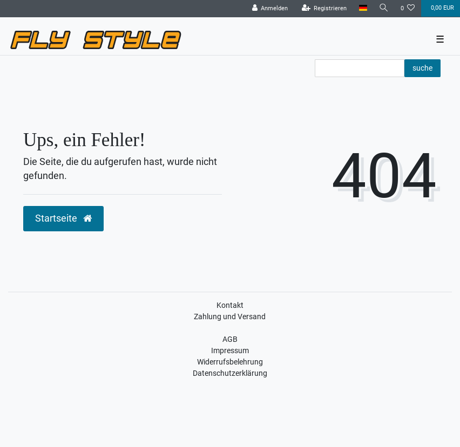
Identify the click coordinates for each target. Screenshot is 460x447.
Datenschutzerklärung (230, 373)
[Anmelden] (270, 8)
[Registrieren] (324, 8)
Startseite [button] (63, 218)
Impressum (230, 350)
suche (422, 68)
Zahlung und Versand (230, 316)
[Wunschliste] (408, 8)
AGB (230, 339)
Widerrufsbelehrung (230, 361)
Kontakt (230, 305)
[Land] (363, 8)
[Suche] (384, 8)
